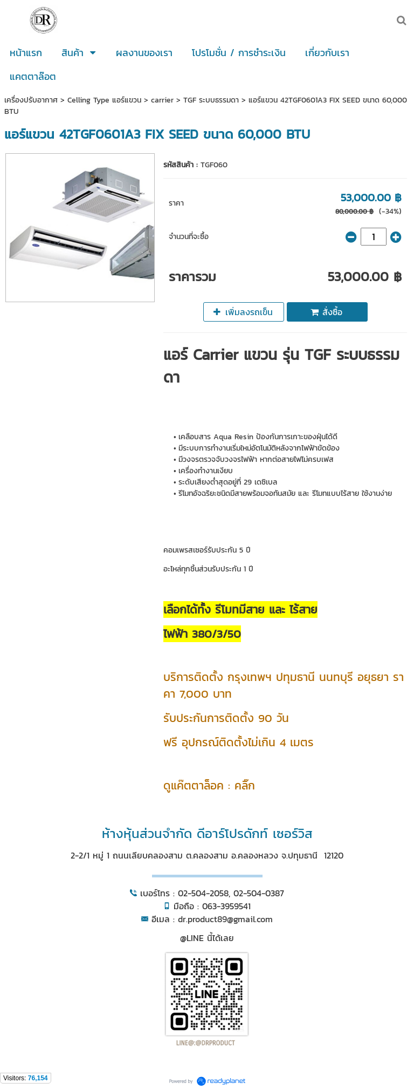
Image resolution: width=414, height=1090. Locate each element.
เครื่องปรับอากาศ (31, 100)
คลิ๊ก (244, 785)
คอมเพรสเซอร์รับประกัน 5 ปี (207, 550)
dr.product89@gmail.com (225, 918)
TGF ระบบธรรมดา (211, 100)
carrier (162, 100)
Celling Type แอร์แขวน (105, 100)
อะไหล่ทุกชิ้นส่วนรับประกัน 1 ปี (208, 569)
